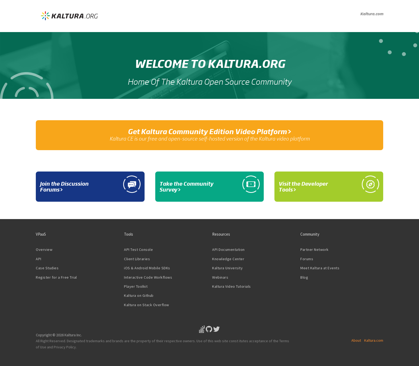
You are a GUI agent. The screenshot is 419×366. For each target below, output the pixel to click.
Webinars (220, 277)
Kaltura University (227, 268)
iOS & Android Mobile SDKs (147, 268)
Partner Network (314, 249)
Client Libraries (137, 258)
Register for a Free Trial (56, 277)
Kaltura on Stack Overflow (146, 304)
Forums (306, 258)
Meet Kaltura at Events (319, 268)
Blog (304, 277)
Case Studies (47, 268)
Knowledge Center (228, 258)
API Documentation (228, 249)
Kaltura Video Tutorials (231, 286)
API (38, 258)
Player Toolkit (136, 286)
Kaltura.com (371, 13)
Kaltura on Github (139, 295)
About (356, 340)
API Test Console (138, 249)
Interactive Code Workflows (148, 277)
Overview (44, 249)
